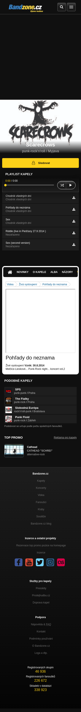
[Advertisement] (40, 57)
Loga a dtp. (41, 652)
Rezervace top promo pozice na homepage (41, 545)
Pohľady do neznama (55, 284)
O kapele (39, 272)
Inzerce (41, 552)
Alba (53, 272)
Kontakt (41, 631)
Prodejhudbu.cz (41, 595)
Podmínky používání (41, 638)
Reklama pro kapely (65, 437)
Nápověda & (41, 624)
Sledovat (40, 162)
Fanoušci (41, 502)
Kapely (41, 480)
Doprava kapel (41, 602)
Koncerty (41, 487)
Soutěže (41, 516)
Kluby (41, 509)
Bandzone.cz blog (41, 523)
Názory (67, 272)
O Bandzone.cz (41, 645)
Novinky (23, 272)
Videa (10, 284)
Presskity (41, 588)
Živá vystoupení (28, 284)
